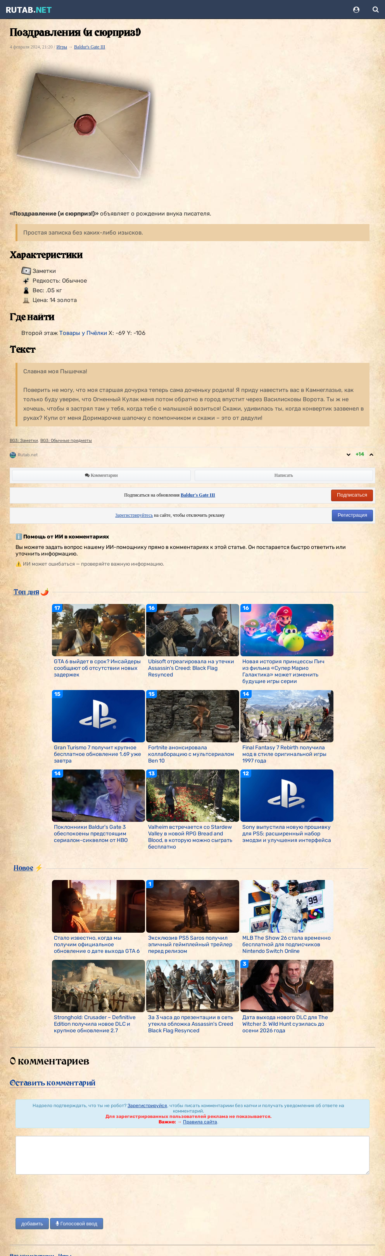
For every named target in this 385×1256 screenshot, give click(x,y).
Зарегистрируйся (147, 1105)
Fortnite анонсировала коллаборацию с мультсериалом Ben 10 (191, 754)
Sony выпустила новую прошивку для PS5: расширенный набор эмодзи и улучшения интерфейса (286, 834)
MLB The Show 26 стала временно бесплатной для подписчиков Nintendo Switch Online (286, 944)
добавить (32, 1224)
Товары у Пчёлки (83, 333)
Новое (23, 867)
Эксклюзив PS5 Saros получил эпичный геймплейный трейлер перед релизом (190, 944)
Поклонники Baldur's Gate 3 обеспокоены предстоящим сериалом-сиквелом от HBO (91, 834)
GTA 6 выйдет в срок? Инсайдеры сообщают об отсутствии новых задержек (97, 668)
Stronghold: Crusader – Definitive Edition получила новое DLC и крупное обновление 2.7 (95, 1024)
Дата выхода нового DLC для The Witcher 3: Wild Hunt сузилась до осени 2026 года (285, 1024)
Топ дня (26, 591)
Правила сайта (200, 1122)
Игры (61, 47)
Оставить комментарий (52, 1082)
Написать (284, 475)
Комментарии (101, 475)
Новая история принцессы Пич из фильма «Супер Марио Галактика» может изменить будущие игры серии (283, 671)
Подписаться (352, 495)
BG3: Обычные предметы (66, 440)
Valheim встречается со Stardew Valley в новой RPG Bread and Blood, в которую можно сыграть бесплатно (190, 837)
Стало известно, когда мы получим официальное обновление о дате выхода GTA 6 (97, 944)
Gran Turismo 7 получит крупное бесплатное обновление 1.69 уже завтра (97, 754)
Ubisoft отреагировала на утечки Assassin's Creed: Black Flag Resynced (191, 668)
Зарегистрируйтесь (134, 515)
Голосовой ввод (76, 1224)
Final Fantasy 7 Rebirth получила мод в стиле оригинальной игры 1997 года (284, 754)
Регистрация (352, 515)
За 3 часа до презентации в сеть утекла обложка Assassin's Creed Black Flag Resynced (190, 1024)
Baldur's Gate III (89, 47)
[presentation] (74, 1197)
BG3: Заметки (24, 440)
